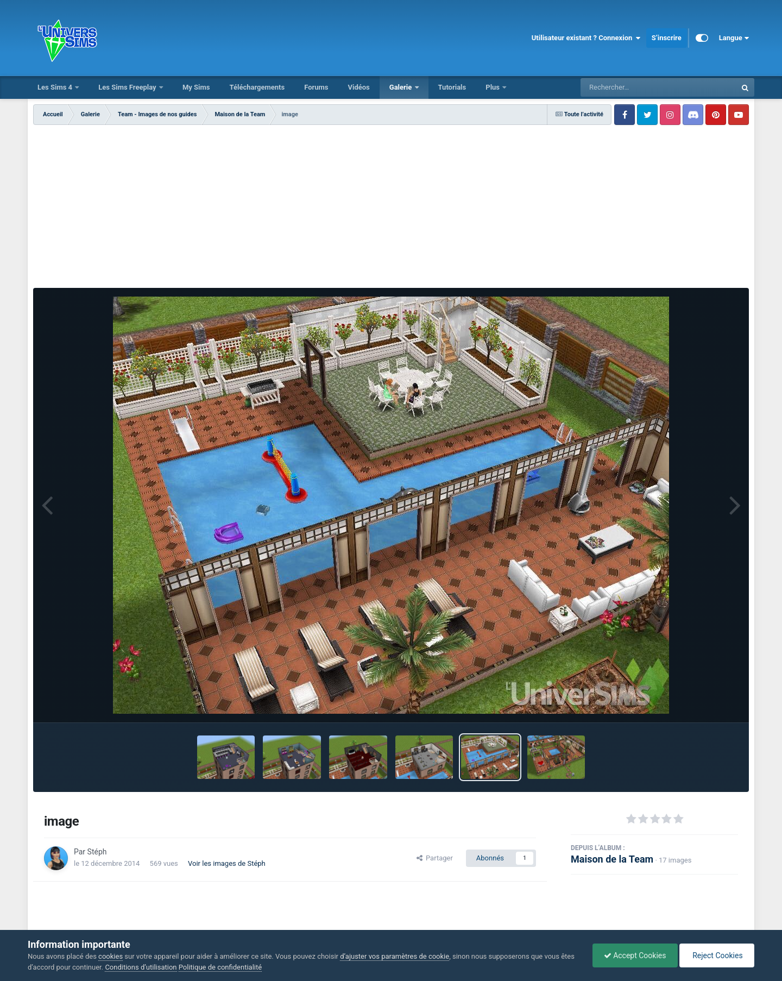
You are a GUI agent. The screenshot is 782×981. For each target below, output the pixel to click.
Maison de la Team (612, 859)
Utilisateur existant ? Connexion (586, 38)
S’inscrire (667, 38)
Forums (316, 87)
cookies (110, 956)
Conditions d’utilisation (140, 967)
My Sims (196, 87)
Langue (734, 38)
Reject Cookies (717, 955)
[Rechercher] (629, 87)
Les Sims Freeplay (128, 87)
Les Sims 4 (55, 87)
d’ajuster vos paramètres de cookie (394, 956)
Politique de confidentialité (220, 967)
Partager (435, 858)
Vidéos (358, 87)
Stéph (97, 851)
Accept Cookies (635, 955)
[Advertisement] (391, 206)
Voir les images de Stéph (227, 863)
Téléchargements (257, 87)
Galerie (401, 87)
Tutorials (452, 87)
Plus (493, 87)
